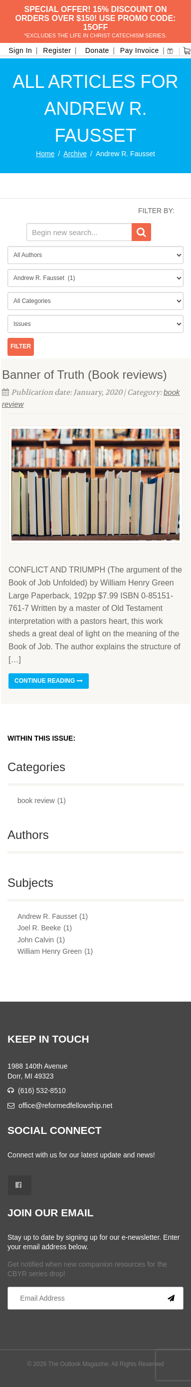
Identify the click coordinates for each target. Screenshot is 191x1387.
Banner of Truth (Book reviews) (84, 374)
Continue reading (48, 680)
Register (57, 50)
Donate (97, 50)
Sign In (20, 50)
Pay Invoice (139, 50)
